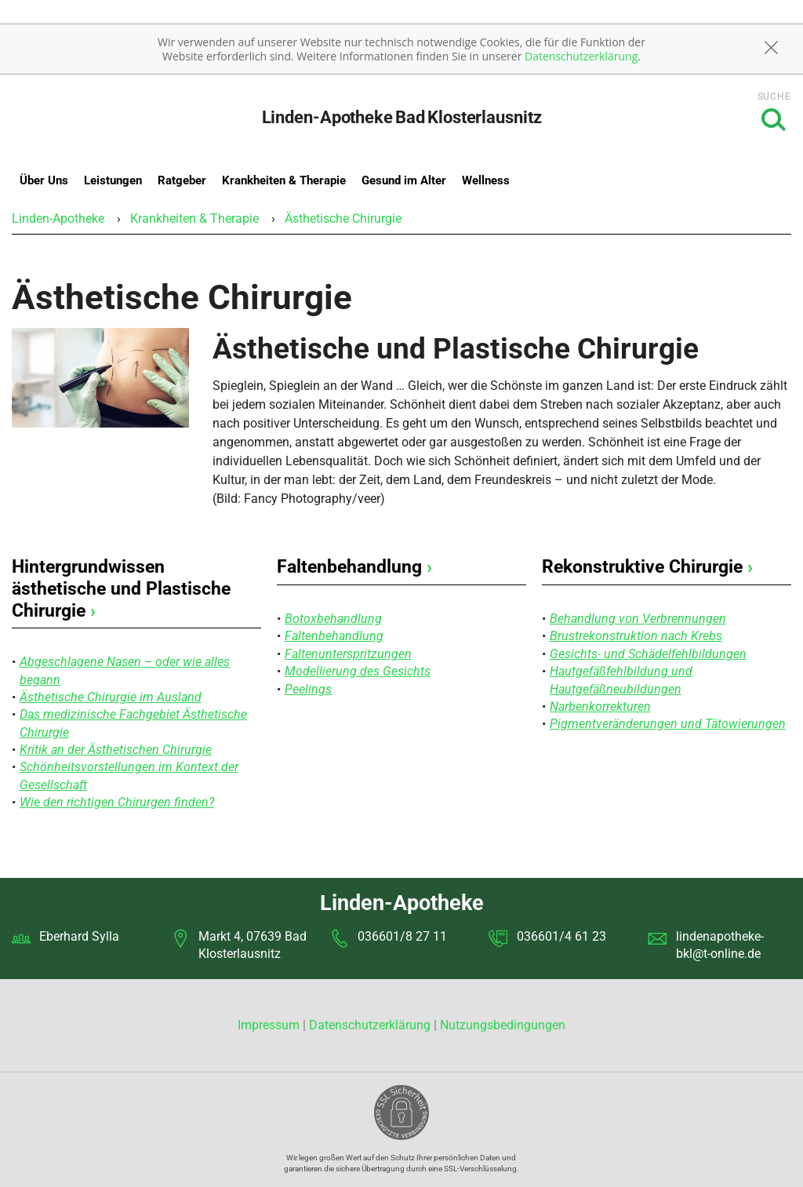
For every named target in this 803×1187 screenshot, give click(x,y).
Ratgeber (182, 180)
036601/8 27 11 (402, 936)
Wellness (486, 180)
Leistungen (113, 180)
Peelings (308, 689)
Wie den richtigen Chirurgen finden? (117, 802)
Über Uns (44, 180)
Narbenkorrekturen (600, 706)
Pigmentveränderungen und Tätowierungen (668, 723)
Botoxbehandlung (333, 618)
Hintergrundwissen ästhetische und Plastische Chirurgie (121, 588)
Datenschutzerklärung (581, 56)
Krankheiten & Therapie (284, 180)
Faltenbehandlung (354, 566)
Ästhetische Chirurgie (343, 218)
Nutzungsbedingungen (502, 1025)
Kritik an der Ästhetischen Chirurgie (116, 749)
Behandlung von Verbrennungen (638, 618)
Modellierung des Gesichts (358, 671)
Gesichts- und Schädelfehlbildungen (648, 653)
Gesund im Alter (404, 180)
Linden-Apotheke (58, 218)
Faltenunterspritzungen (348, 653)
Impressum (270, 1025)
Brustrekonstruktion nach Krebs (636, 635)
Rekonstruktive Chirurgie (647, 566)
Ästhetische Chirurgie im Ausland (111, 697)
